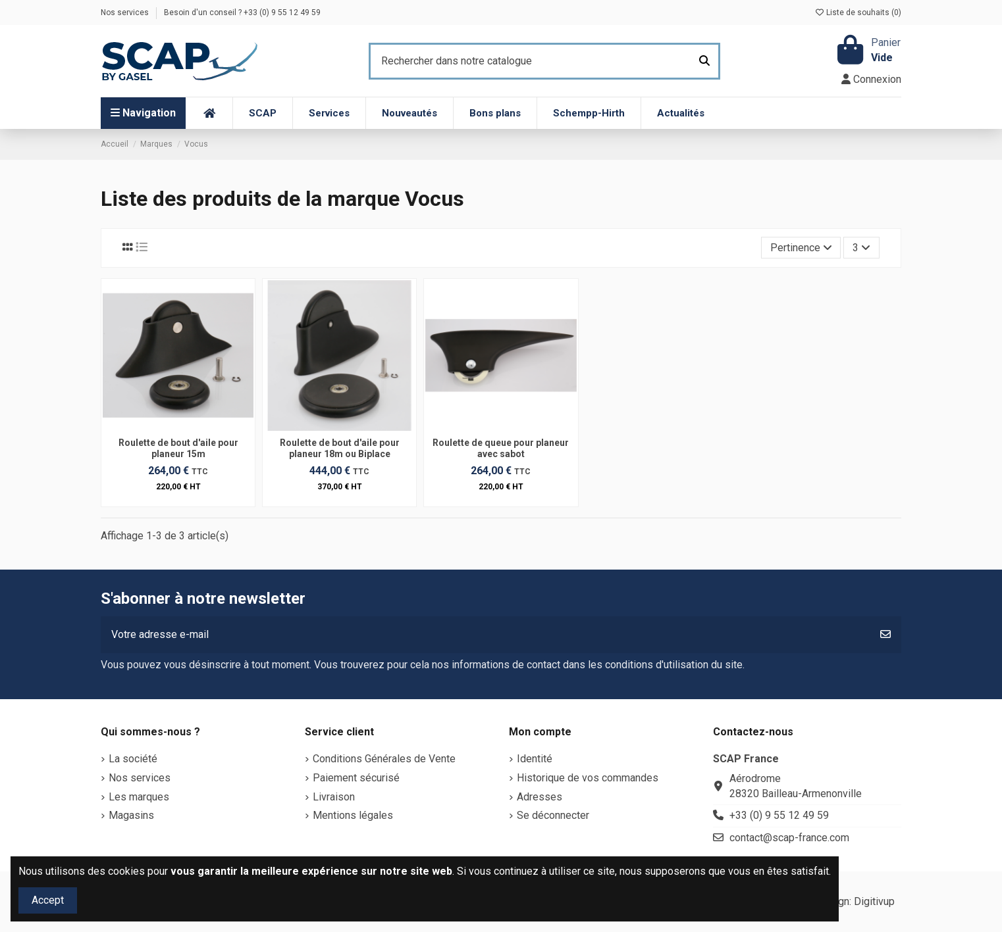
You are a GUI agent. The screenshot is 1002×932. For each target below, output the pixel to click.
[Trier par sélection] (801, 247)
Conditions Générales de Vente (384, 758)
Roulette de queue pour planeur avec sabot (501, 448)
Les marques (139, 797)
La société (133, 758)
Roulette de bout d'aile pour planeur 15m (178, 448)
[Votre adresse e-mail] (485, 634)
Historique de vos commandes (587, 778)
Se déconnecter (553, 815)
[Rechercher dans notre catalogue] (704, 61)
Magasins (131, 815)
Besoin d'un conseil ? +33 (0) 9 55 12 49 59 (242, 12)
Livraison (334, 797)
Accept (48, 900)
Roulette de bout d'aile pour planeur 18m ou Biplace (340, 448)
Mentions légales (353, 815)
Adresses (539, 797)
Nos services (126, 12)
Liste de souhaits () (857, 12)
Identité (534, 758)
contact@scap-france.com (789, 837)
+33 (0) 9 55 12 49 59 (779, 815)
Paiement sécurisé (356, 778)
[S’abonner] (885, 634)
